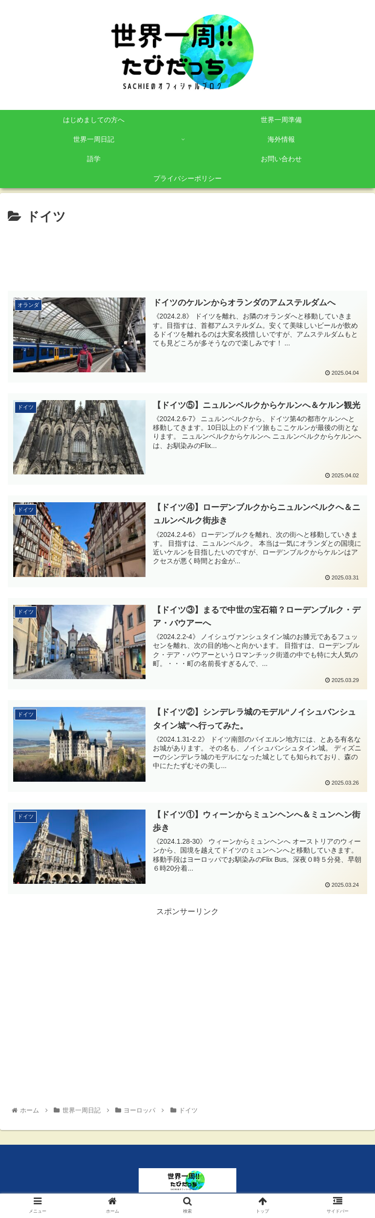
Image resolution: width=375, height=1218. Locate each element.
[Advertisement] (187, 255)
